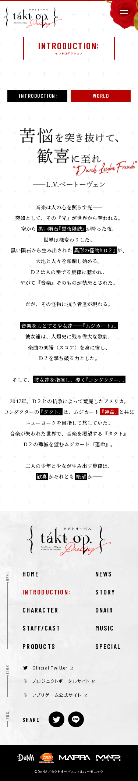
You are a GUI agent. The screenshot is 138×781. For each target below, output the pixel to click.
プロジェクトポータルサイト (59, 680)
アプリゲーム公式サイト (55, 694)
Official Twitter (48, 667)
